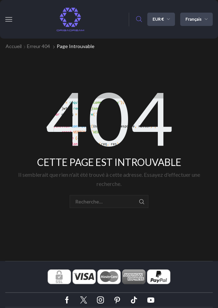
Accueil (14, 46)
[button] (8, 19)
